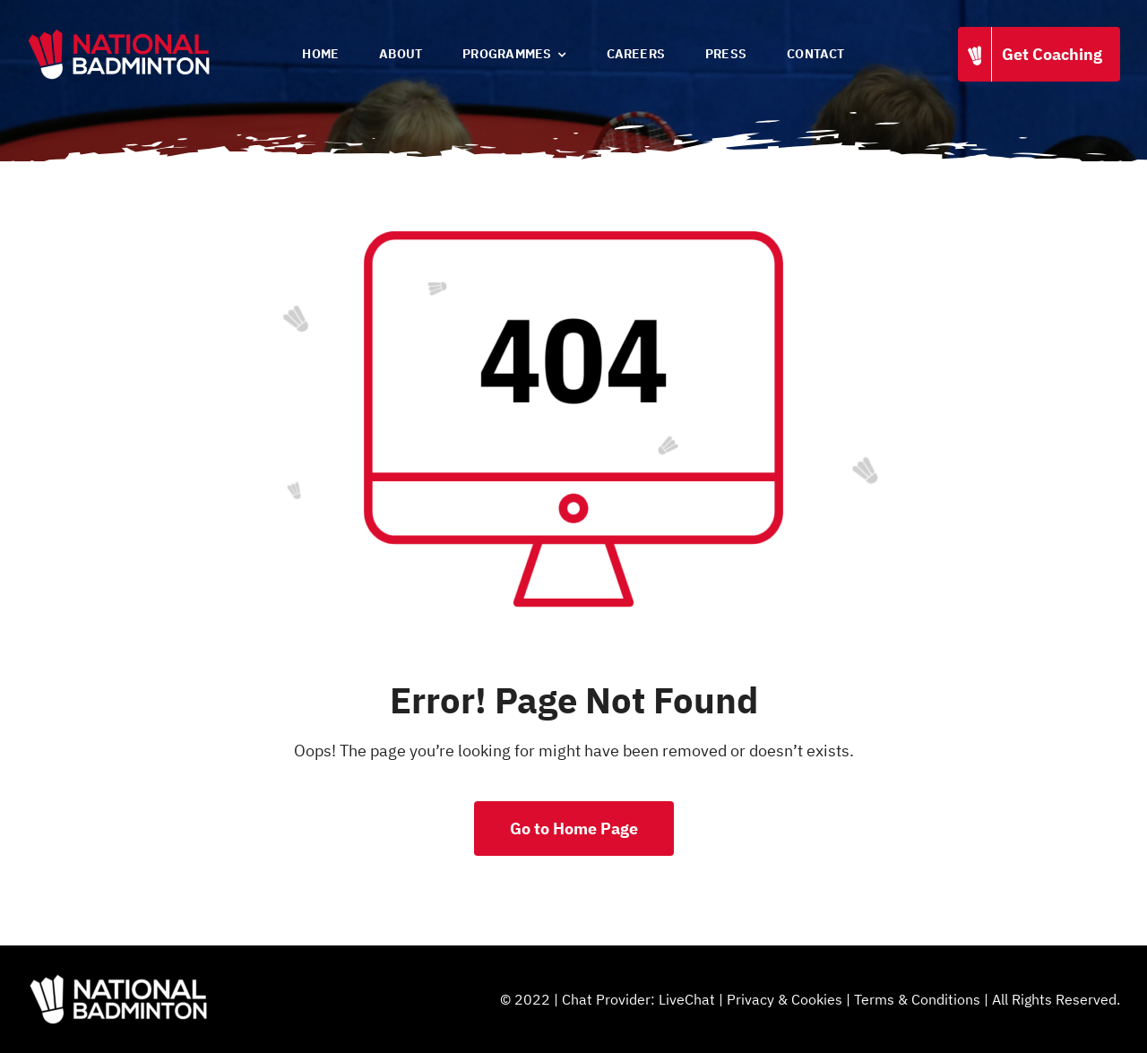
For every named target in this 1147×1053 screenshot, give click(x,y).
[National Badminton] (119, 34)
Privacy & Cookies (784, 999)
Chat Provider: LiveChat (638, 999)
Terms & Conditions (917, 999)
